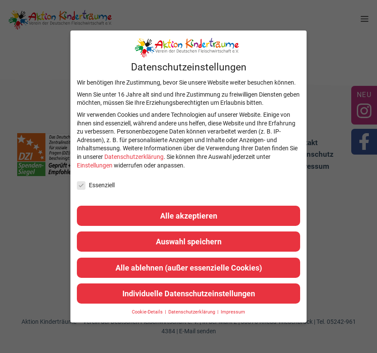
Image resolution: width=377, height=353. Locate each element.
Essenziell (96, 185)
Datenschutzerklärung (134, 156)
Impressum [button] (233, 312)
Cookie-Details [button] (148, 312)
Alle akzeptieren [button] (188, 215)
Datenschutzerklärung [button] (192, 312)
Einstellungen (94, 165)
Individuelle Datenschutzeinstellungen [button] (188, 293)
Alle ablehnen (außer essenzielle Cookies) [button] (189, 267)
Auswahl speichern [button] (189, 241)
